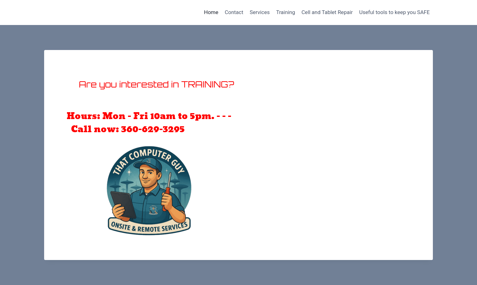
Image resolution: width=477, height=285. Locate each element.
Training (285, 12)
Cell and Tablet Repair (327, 12)
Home (211, 12)
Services (260, 12)
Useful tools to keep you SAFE (394, 12)
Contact (234, 12)
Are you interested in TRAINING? (156, 84)
